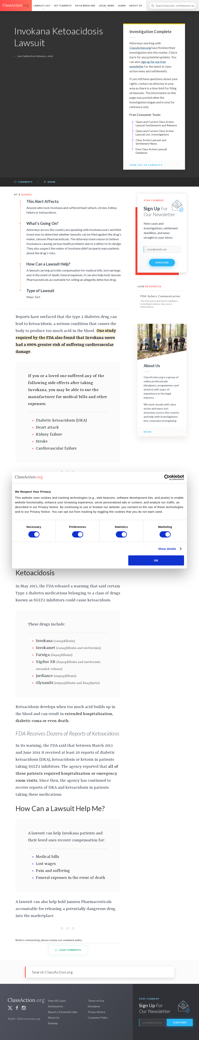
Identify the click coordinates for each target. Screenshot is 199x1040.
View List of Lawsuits (145, 164)
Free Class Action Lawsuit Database (151, 151)
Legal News (106, 5)
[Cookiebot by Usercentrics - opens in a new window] (167, 477)
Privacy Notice (96, 1012)
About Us (135, 5)
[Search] (172, 6)
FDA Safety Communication (161, 296)
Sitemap (53, 1023)
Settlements (63, 5)
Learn (122, 5)
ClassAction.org (140, 48)
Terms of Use (96, 1000)
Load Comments (68, 950)
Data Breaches (85, 5)
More (148, 431)
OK (156, 560)
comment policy (72, 940)
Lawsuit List (42, 5)
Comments (23, 182)
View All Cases (57, 1000)
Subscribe (162, 262)
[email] (162, 249)
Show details (167, 548)
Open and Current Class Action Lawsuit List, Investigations (155, 132)
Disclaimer (94, 1006)
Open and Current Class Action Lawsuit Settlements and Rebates (156, 123)
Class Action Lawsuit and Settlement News (151, 141)
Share (49, 182)
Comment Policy (98, 1017)
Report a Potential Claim (62, 1012)
